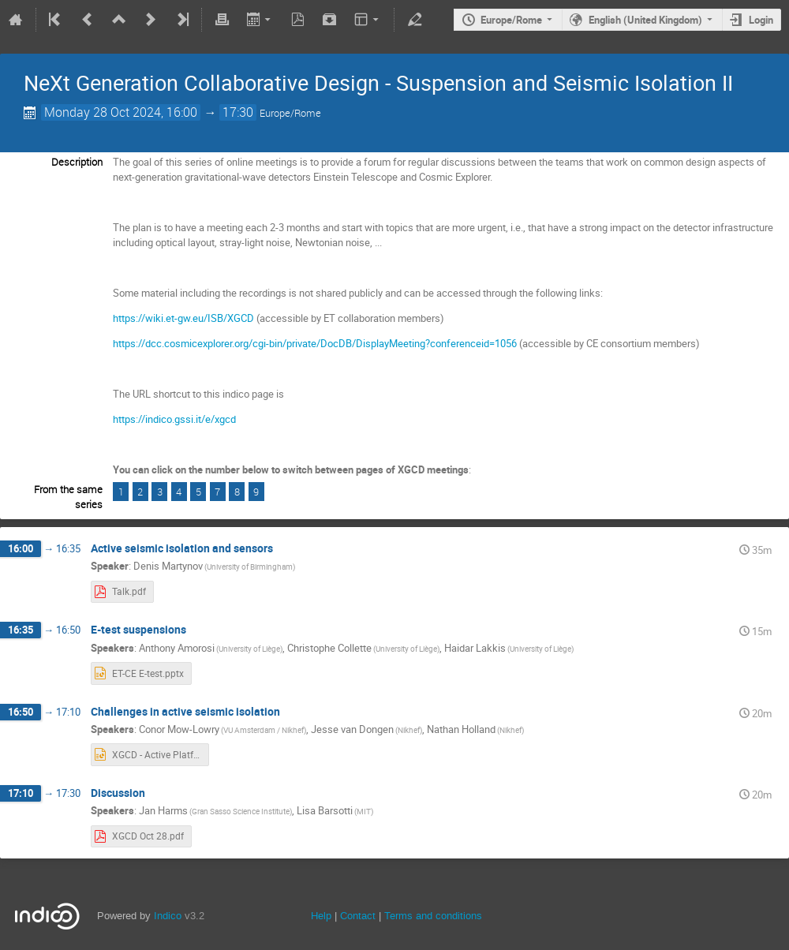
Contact (358, 915)
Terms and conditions (433, 915)
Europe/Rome (511, 20)
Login (761, 20)
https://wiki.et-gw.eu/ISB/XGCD (183, 318)
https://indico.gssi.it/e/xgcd (174, 419)
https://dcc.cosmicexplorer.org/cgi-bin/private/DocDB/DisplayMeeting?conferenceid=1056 (315, 343)
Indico (167, 915)
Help (321, 915)
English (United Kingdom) (645, 20)
